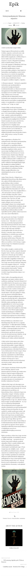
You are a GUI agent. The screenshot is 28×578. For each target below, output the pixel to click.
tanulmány (22, 518)
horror (10, 518)
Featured (5, 518)
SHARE (17, 25)
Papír (9, 23)
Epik (14, 4)
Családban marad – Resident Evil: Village (15, 566)
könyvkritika (15, 518)
